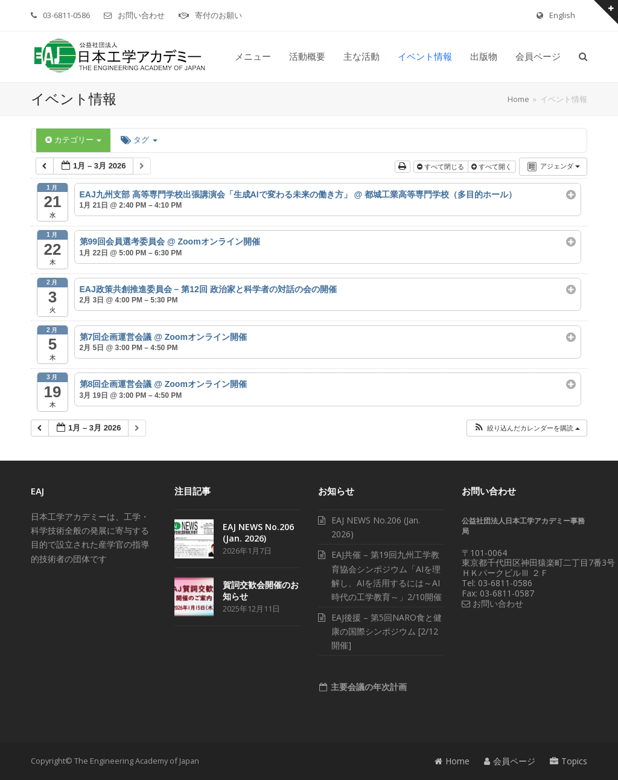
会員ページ (509, 761)
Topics (568, 761)
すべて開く (492, 166)
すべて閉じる (441, 166)
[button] (583, 56)
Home (452, 761)
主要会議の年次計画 (367, 686)
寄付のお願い (218, 15)
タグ (139, 139)
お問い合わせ (141, 15)
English (562, 15)
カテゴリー (73, 139)
